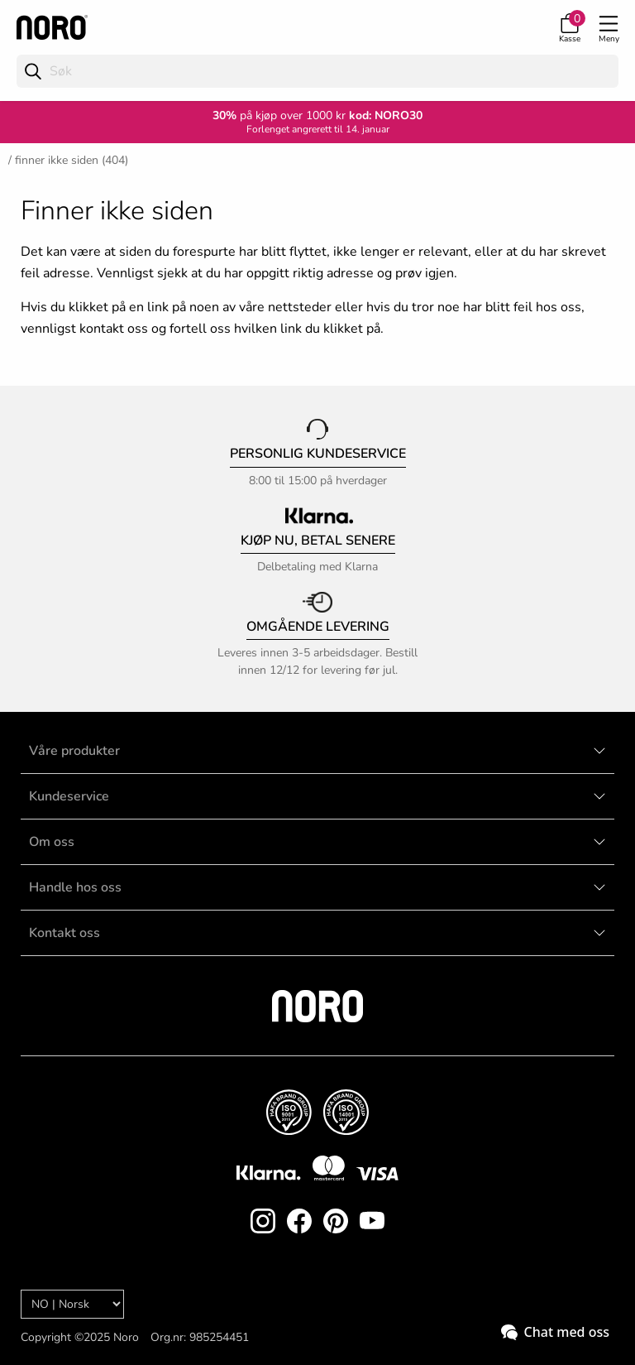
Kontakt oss (64, 933)
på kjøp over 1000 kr (279, 115)
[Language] (72, 1304)
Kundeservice (69, 796)
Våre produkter (74, 751)
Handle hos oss (75, 887)
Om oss (51, 842)
